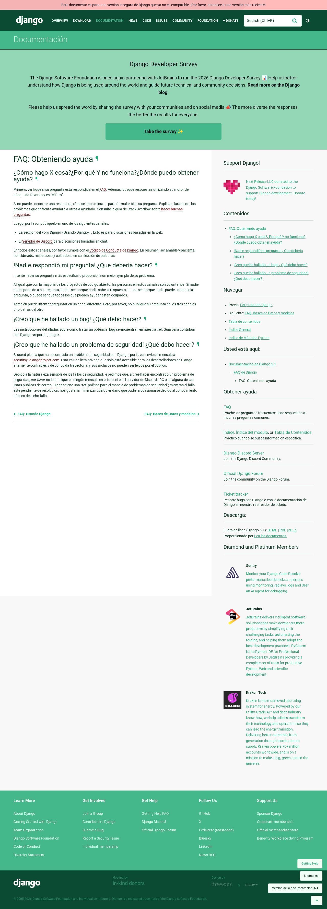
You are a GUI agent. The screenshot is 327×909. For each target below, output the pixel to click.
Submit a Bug (93, 830)
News (133, 20)
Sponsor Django (269, 813)
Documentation (109, 20)
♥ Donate (230, 20)
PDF (282, 530)
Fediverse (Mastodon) (216, 830)
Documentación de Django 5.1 (252, 364)
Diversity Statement (29, 855)
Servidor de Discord (37, 241)
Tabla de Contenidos (292, 432)
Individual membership (100, 846)
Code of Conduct (27, 846)
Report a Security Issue (101, 838)
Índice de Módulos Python (249, 338)
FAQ (227, 407)
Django (29, 20)
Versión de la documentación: (295, 888)
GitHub (204, 813)
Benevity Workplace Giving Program (285, 838)
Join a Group (93, 813)
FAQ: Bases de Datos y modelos (172, 414)
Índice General (240, 330)
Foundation (207, 20)
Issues (161, 20)
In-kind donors (129, 883)
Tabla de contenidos (244, 321)
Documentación (40, 39)
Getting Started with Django (35, 822)
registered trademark (142, 899)
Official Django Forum (243, 473)
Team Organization (29, 830)
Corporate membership (275, 822)
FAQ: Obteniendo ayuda (247, 228)
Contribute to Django (99, 822)
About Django (24, 813)
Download (82, 20)
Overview (60, 20)
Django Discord (154, 822)
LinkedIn (206, 846)
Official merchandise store (277, 830)
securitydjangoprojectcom (36, 360)
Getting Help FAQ (155, 813)
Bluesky (205, 838)
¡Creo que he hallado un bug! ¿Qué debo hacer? (271, 265)
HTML (272, 530)
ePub (292, 530)
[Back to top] (316, 900)
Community (182, 20)
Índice (229, 432)
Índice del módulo (252, 432)
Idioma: (311, 876)
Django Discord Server (244, 453)
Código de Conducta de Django (113, 250)
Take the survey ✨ (163, 131)
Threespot (224, 884)
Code (147, 20)
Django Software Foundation (36, 838)
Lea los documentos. (270, 536)
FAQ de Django (245, 372)
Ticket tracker (236, 494)
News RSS (207, 855)
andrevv (257, 884)
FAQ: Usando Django (32, 414)
